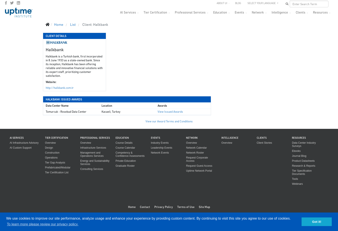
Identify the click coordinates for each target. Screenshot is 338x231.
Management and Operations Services (91, 154)
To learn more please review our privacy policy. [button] (42, 224)
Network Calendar (196, 147)
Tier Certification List (57, 172)
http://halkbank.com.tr (60, 87)
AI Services (128, 12)
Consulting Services (91, 169)
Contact (145, 207)
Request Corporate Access (197, 159)
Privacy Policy (163, 207)
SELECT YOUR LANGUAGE (261, 3)
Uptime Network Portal (199, 170)
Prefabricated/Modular (57, 167)
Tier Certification (155, 12)
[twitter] (12, 3)
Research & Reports (303, 165)
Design (49, 147)
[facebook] (6, 3)
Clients (300, 12)
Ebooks (296, 150)
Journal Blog (299, 155)
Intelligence (280, 12)
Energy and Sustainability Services (94, 162)
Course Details (124, 142)
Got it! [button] (316, 221)
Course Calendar (125, 147)
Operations (51, 157)
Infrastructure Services (93, 147)
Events (239, 12)
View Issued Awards (170, 111)
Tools (295, 178)
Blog (238, 3)
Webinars (297, 183)
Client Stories (264, 142)
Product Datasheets (303, 160)
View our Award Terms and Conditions (169, 121)
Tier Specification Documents (302, 172)
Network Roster (195, 152)
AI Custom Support (20, 147)
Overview (50, 142)
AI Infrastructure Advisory (24, 142)
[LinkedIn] (18, 3)
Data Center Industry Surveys (304, 144)
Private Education (126, 160)
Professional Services (190, 12)
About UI (222, 3)
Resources (320, 12)
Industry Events (160, 142)
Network (258, 12)
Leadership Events (161, 147)
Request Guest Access (199, 165)
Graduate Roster (125, 165)
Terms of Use (185, 207)
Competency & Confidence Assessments (130, 154)
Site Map (204, 207)
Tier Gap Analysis (55, 162)
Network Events (160, 152)
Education (220, 12)
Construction (52, 152)
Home (132, 207)
